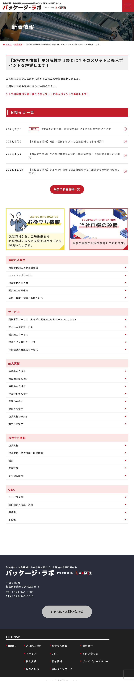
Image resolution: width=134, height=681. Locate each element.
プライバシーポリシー (94, 657)
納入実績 (30, 657)
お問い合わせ (88, 650)
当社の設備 (31, 664)
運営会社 (86, 643)
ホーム (9, 44)
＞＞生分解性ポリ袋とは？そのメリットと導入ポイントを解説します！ (47, 94)
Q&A (53, 650)
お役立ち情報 (58, 643)
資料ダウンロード (60, 664)
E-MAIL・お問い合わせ (67, 609)
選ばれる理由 (33, 643)
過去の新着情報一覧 (67, 186)
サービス (30, 650)
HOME (12, 643)
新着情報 (18, 44)
